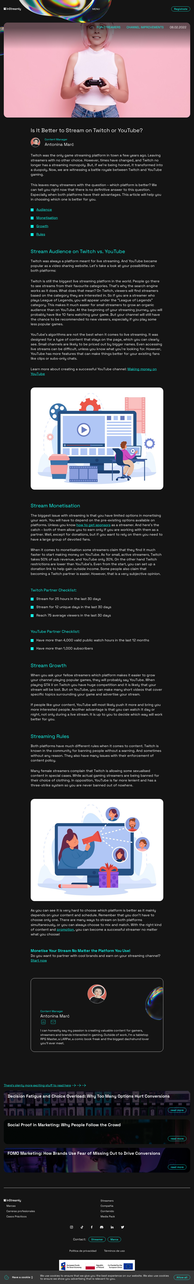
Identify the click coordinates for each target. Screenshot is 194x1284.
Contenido (107, 1211)
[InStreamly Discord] (101, 1228)
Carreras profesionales (20, 1211)
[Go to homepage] (33, 9)
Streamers (107, 1200)
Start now (39, 960)
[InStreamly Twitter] (122, 1228)
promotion (65, 929)
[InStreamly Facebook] (91, 1228)
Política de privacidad (82, 1250)
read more (177, 1110)
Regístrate (180, 9)
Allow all (182, 1277)
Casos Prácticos (16, 1216)
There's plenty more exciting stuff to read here (45, 1085)
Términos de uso (114, 1250)
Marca (114, 1239)
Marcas (11, 1205)
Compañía (107, 1205)
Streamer (97, 1239)
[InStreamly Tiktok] (82, 1228)
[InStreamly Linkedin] (112, 1228)
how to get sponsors (93, 525)
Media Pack (108, 1216)
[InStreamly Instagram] (71, 1228)
